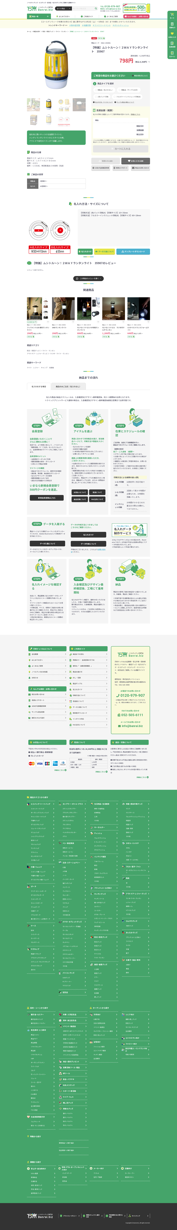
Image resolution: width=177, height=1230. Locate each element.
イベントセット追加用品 (70, 1055)
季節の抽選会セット (69, 1051)
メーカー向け (97, 1168)
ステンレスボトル (68, 820)
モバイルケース (68, 938)
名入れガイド (85, 251)
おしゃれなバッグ (36, 856)
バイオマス (34, 1090)
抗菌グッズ (129, 824)
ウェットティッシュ (100, 838)
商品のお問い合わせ (140, 168)
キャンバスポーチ (36, 903)
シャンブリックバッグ (37, 836)
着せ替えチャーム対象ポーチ (40, 919)
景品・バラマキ (66, 1079)
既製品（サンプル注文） (130, 90)
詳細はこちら (135, 114)
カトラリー (97, 906)
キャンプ (44, 367)
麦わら (33, 1086)
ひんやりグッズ (129, 921)
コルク (33, 1070)
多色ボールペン (68, 852)
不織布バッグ (35, 820)
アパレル (96, 1173)
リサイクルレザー (36, 1047)
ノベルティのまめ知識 (37, 672)
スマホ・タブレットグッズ (70, 921)
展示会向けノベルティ (38, 1023)
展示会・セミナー (35, 1014)
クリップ (65, 907)
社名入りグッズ (67, 1085)
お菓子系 (97, 1019)
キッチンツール (99, 899)
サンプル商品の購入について (125, 102)
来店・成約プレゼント (69, 1061)
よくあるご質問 (111, 16)
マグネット (66, 903)
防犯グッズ (97, 946)
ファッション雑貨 (99, 1047)
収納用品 (97, 813)
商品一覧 (39, 16)
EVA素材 (34, 1094)
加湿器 (96, 993)
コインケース (35, 934)
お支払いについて (80, 492)
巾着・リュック (34, 867)
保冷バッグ (34, 840)
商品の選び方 (75, 672)
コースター (97, 910)
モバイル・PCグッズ (132, 1027)
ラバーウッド (35, 1066)
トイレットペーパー (100, 842)
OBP (32, 1058)
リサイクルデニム (36, 1054)
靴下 (127, 953)
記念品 (63, 992)
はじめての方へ (63, 16)
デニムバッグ (35, 832)
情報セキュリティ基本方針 (91, 1216)
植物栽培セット (99, 877)
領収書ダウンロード (78, 713)
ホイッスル (97, 954)
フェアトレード (35, 1121)
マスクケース (98, 985)
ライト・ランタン (61, 31)
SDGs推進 (34, 1173)
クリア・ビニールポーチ (38, 891)
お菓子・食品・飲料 (131, 960)
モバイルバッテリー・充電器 (72, 926)
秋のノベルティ (68, 1121)
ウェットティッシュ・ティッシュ (135, 816)
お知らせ (33, 678)
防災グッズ (97, 942)
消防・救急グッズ (36, 1185)
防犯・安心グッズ (99, 1035)
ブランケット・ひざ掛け (101, 888)
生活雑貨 (97, 1058)
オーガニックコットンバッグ (40, 813)
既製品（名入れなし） (105, 90)
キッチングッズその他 (101, 930)
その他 (65, 966)
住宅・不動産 (98, 1177)
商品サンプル (75, 683)
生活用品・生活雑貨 (99, 804)
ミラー (96, 977)
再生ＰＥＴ (34, 1039)
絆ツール (64, 1073)
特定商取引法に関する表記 (114, 1216)
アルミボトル (67, 824)
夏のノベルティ (68, 1117)
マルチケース (35, 942)
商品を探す (36, 31)
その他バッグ (35, 860)
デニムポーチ (35, 907)
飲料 (127, 973)
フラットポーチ (36, 915)
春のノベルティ (68, 1113)
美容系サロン (129, 1177)
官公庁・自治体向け (36, 1168)
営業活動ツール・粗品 (69, 1067)
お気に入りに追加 (135, 161)
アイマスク (129, 941)
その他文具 (66, 915)
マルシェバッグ (36, 844)
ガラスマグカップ (36, 966)
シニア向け (128, 1014)
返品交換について (80, 499)
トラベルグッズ (131, 910)
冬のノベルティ (68, 1125)
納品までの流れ (76, 654)
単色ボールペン (68, 848)
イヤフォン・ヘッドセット (70, 946)
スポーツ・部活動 (67, 1091)
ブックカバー (67, 891)
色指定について (76, 701)
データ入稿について (104, 251)
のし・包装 (75, 678)
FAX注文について (97, 499)
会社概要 (33, 654)
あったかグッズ (129, 932)
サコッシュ (34, 852)
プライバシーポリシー (68, 1215)
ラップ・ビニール (99, 922)
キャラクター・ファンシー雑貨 (103, 1031)
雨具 (126, 878)
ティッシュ (96, 833)
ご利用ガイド (87, 16)
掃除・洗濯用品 (99, 809)
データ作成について (88, 543)
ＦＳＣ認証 (34, 1110)
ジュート (33, 1078)
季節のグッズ (66, 1108)
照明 (95, 869)
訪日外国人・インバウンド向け (134, 1049)
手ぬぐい (129, 856)
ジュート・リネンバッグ (38, 828)
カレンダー (66, 895)
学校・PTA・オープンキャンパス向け (71, 1168)
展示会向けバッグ (37, 1019)
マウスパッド (67, 985)
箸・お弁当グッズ (99, 902)
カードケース (35, 938)
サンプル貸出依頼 (36, 712)
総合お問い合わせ (36, 694)
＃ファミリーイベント (102, 25)
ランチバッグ (35, 848)
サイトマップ (134, 1216)
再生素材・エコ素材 (36, 1030)
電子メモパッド (67, 883)
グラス (65, 836)
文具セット (66, 911)
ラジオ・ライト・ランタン (59, 353)
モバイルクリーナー (69, 958)
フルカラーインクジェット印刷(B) (128, 97)
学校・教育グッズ (36, 1189)
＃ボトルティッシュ (121, 25)
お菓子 (128, 965)
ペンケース (66, 887)
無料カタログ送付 (36, 718)
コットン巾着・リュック (38, 872)
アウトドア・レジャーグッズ (37, 353)
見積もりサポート (121, 168)
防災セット (97, 950)
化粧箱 (51, 367)
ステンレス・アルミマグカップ (40, 962)
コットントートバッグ (37, 809)
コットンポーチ (36, 899)
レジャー (36, 367)
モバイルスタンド (68, 934)
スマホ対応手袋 (68, 962)
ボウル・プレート (99, 914)
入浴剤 (96, 969)
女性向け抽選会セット (70, 1047)
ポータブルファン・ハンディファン (136, 871)
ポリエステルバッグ (37, 824)
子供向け (95, 1014)
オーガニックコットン (38, 1062)
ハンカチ (129, 852)
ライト (29, 367)
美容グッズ (97, 973)
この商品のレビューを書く (87, 278)
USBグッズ (66, 978)
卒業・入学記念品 (67, 1014)
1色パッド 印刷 (103, 97)
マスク (96, 981)
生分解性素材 (35, 1106)
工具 (95, 816)
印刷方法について (77, 695)
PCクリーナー (67, 981)
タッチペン (66, 942)
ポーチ (31, 886)
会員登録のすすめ (81, 660)
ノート (65, 875)
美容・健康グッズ (98, 964)
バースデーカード (68, 879)
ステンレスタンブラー (70, 809)
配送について (97, 492)
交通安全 (34, 1181)
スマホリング (67, 950)
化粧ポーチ (34, 911)
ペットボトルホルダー (70, 832)
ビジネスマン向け (130, 1037)
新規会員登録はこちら (46, 497)
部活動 (64, 1177)
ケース (31, 925)
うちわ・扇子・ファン (131, 866)
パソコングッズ (66, 973)
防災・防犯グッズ (48, 31)
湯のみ (33, 970)
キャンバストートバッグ (38, 816)
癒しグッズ (97, 997)
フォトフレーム (99, 861)
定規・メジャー (67, 899)
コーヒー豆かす (36, 1082)
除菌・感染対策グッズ (132, 804)
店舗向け (126, 1168)
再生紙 (33, 1051)
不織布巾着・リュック (38, 876)
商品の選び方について (141, 75)
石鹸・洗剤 (129, 828)
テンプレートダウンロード (133, 251)
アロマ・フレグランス (101, 873)
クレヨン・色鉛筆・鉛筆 (70, 856)
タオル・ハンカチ (130, 843)
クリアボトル (67, 828)
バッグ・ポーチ (67, 1173)
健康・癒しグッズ (131, 1019)
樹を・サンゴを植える (38, 1125)
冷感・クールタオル (132, 860)
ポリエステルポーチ (37, 895)
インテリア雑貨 (98, 856)
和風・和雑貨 (130, 1054)
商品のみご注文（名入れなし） (68, 386)
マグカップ (33, 949)
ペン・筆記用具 (66, 843)
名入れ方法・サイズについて (104, 102)
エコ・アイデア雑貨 (100, 1051)
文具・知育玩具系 (99, 1023)
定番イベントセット (69, 1039)
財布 (32, 930)
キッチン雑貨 (98, 1054)
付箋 (64, 867)
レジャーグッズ (131, 902)
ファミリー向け (129, 1043)
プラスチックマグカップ (38, 958)
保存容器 (97, 926)
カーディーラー (130, 1173)
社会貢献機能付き (36, 1116)
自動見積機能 (80, 666)
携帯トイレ (129, 906)
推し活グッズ (66, 1102)
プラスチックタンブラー (70, 813)
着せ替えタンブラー (69, 816)
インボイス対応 (76, 719)
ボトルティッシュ (99, 850)
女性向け (95, 1041)
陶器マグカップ (36, 954)
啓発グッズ (129, 832)
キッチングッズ (98, 894)
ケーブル (65, 930)
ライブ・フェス (66, 1096)
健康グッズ (97, 989)
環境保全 (34, 1177)
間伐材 (33, 1098)
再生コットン (35, 1035)
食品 (127, 969)
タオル (128, 848)
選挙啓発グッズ (36, 1193)
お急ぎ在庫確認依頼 (100, 168)
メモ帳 (65, 871)
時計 (95, 865)
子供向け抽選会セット (70, 1043)
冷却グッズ (129, 926)
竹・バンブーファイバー (38, 1074)
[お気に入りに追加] (48, 321)
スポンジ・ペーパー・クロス (103, 918)
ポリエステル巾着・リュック (40, 880)
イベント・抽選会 (67, 1026)
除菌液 (128, 820)
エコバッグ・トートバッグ (38, 804)
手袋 (127, 949)
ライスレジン (35, 1102)
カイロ (128, 945)
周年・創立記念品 (67, 1020)
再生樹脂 (34, 1043)
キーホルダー (97, 827)
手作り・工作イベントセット (72, 1035)
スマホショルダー (68, 954)
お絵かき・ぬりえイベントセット (73, 1031)
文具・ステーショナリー (69, 862)
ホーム (29, 31)
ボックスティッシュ (100, 846)
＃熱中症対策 (74, 25)
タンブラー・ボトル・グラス (71, 804)
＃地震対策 (86, 25)
